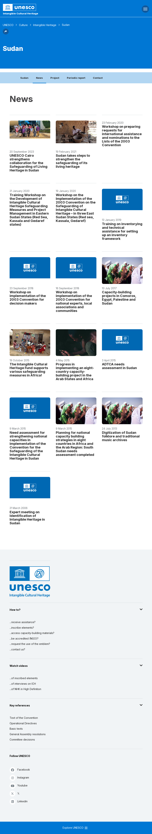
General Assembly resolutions (28, 734)
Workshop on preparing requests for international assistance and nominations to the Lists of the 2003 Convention (122, 135)
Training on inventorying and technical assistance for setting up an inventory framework (122, 231)
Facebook (20, 770)
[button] (6, 33)
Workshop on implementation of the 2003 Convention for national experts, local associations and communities (74, 301)
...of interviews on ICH (23, 683)
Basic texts (16, 728)
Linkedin (19, 801)
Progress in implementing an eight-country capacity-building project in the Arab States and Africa (75, 371)
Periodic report (76, 77)
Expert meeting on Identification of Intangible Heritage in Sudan (27, 517)
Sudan (24, 77)
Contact (98, 77)
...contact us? (17, 649)
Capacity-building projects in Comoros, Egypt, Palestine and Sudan (119, 297)
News (39, 77)
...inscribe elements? (22, 627)
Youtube (19, 785)
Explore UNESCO (75, 828)
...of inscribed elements (24, 678)
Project (54, 77)
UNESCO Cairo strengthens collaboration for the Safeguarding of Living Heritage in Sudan (28, 162)
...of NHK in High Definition (25, 689)
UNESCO (8, 25)
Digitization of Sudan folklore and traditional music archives (121, 436)
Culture (23, 25)
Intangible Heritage (44, 25)
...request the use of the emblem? (30, 643)
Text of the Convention (24, 717)
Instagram (19, 778)
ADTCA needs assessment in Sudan (119, 366)
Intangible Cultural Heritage (20, 13)
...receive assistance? (22, 622)
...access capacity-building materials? (32, 633)
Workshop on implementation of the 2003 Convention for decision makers (28, 297)
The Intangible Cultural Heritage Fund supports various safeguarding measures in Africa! (29, 369)
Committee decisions (22, 739)
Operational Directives (23, 723)
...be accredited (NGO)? (24, 638)
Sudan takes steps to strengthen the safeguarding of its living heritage (73, 160)
